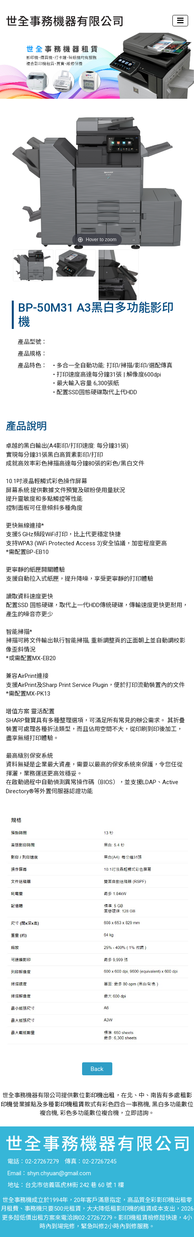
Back (97, 1069)
